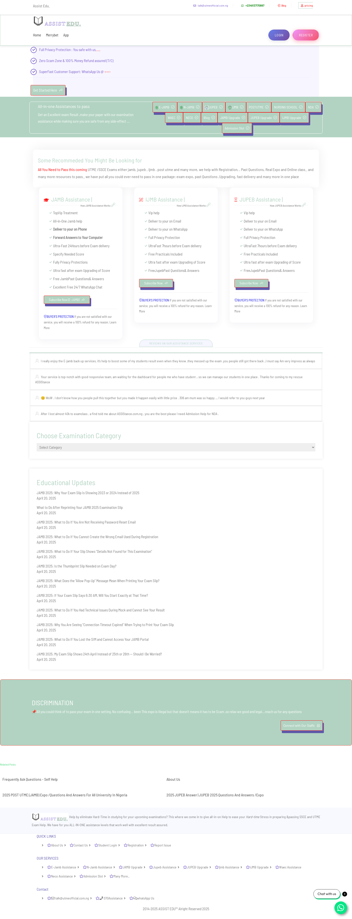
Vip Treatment (68, 213)
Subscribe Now (156, 283)
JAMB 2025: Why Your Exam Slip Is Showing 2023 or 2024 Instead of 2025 (88, 493)
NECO (192, 118)
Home (37, 35)
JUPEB (214, 107)
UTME (92, 169)
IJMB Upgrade (294, 118)
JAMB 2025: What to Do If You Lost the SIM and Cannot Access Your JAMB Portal (93, 639)
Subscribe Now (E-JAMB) (67, 300)
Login (279, 35)
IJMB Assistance (164, 199)
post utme (165, 169)
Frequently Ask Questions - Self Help (30, 779)
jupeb (142, 169)
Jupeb (159, 270)
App (66, 35)
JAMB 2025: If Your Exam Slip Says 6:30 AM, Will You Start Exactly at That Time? (92, 595)
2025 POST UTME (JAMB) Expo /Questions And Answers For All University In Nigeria (64, 794)
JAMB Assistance (70, 199)
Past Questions (252, 169)
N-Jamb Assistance (99, 867)
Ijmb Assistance (229, 867)
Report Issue (162, 845)
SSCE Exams (108, 169)
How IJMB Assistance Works (194, 205)
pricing (306, 5)
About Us (173, 779)
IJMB (235, 107)
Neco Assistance (62, 876)
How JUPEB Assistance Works (288, 205)
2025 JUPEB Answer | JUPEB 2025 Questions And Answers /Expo (215, 794)
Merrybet (52, 35)
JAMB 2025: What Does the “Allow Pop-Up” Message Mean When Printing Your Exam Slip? (98, 580)
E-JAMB (165, 107)
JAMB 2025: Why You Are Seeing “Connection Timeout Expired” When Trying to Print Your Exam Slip (105, 624)
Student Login (107, 845)
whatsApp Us (143, 898)
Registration (136, 845)
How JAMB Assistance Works (98, 205)
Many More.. (121, 876)
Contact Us (81, 845)
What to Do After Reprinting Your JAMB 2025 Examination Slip (80, 507)
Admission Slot (237, 128)
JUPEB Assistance (260, 199)
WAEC (174, 118)
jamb (131, 169)
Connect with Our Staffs (301, 725)
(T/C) (109, 60)
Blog (281, 5)
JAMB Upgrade (232, 118)
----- (107, 71)
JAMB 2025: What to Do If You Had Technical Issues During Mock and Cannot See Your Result (101, 610)
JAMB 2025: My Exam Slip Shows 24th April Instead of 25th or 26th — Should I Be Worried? (99, 654)
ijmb (152, 169)
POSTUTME (259, 107)
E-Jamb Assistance (63, 867)
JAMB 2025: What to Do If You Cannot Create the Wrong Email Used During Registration (97, 536)
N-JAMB (189, 107)
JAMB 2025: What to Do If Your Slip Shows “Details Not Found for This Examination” (94, 551)
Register (306, 35)
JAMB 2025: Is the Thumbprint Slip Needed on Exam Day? (76, 566)
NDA (313, 107)
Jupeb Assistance (164, 867)
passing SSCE (297, 817)
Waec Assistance (290, 867)
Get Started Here (48, 90)
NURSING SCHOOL (288, 107)
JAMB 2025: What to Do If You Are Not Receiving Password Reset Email (86, 522)
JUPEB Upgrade (264, 118)
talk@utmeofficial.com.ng (210, 5)
